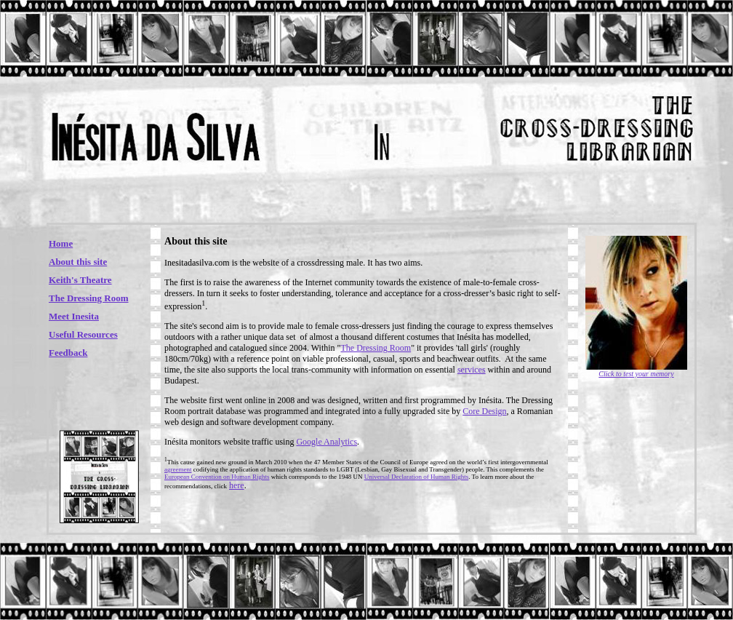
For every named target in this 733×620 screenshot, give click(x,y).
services (471, 370)
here (236, 485)
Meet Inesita (74, 316)
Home (61, 243)
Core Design (484, 411)
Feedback (68, 352)
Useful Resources (83, 334)
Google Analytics (326, 442)
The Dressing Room (89, 298)
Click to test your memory (635, 374)
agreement (177, 469)
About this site (78, 261)
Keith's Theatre (80, 279)
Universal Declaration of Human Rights (416, 476)
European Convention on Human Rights (216, 476)
